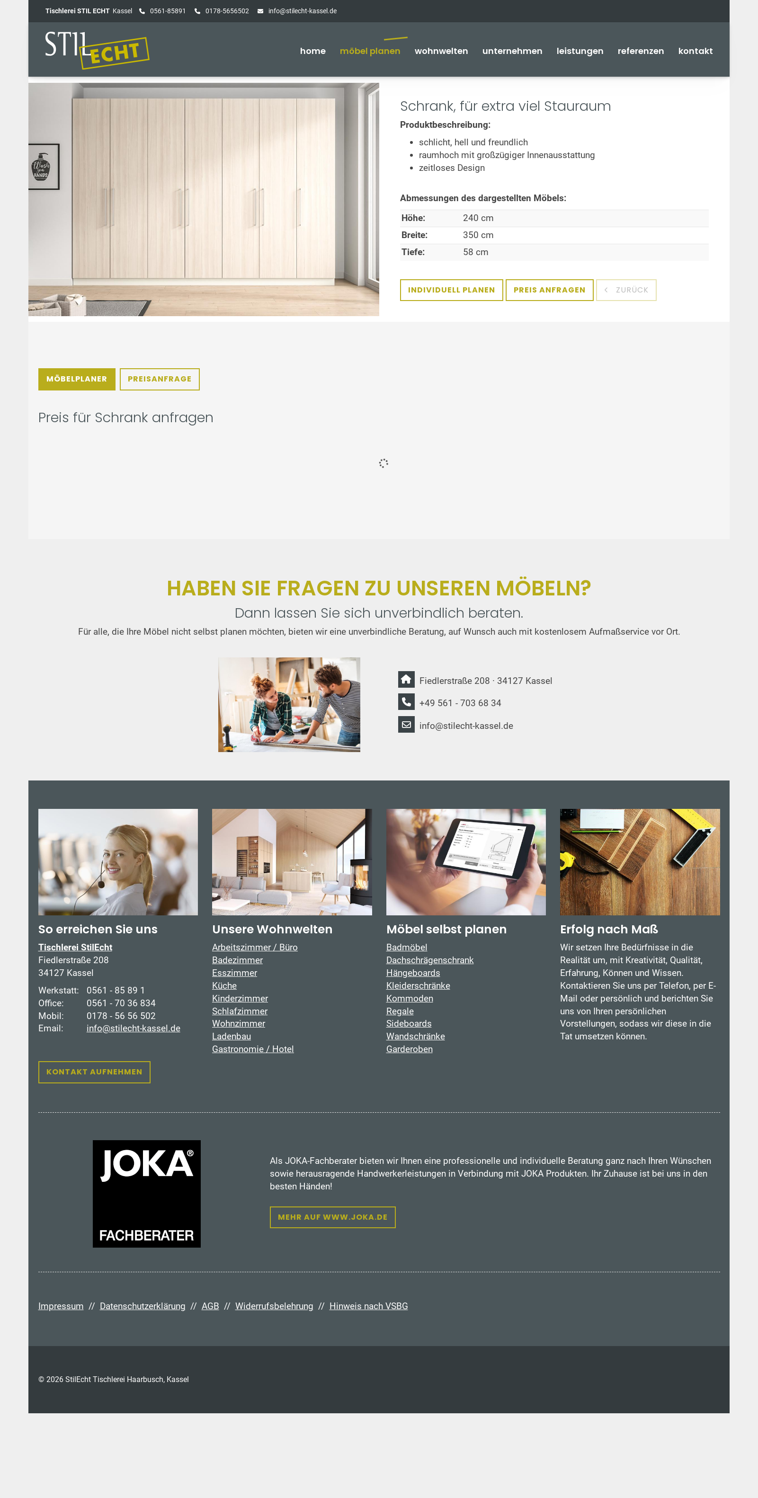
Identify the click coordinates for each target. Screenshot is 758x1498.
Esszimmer (234, 972)
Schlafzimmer (240, 1011)
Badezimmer (237, 960)
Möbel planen (370, 51)
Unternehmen (512, 51)
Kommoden (409, 998)
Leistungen (580, 51)
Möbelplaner (76, 378)
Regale (400, 1011)
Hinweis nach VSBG (369, 1306)
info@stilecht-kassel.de (302, 11)
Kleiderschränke (418, 985)
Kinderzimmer (240, 998)
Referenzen (641, 51)
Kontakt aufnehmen (94, 1071)
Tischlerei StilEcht (75, 947)
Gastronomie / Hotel (253, 1049)
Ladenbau (231, 1036)
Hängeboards (413, 972)
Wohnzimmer (238, 1023)
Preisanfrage (160, 378)
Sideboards (409, 1023)
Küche (224, 985)
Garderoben (409, 1049)
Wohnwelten (441, 51)
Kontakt (695, 51)
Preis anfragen (550, 289)
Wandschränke (415, 1036)
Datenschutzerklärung (143, 1306)
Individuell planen (451, 289)
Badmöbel (407, 947)
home (313, 51)
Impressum (61, 1306)
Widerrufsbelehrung (274, 1306)
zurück (631, 289)
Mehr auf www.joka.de (333, 1217)
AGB (210, 1306)
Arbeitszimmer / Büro (255, 947)
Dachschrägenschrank (430, 960)
